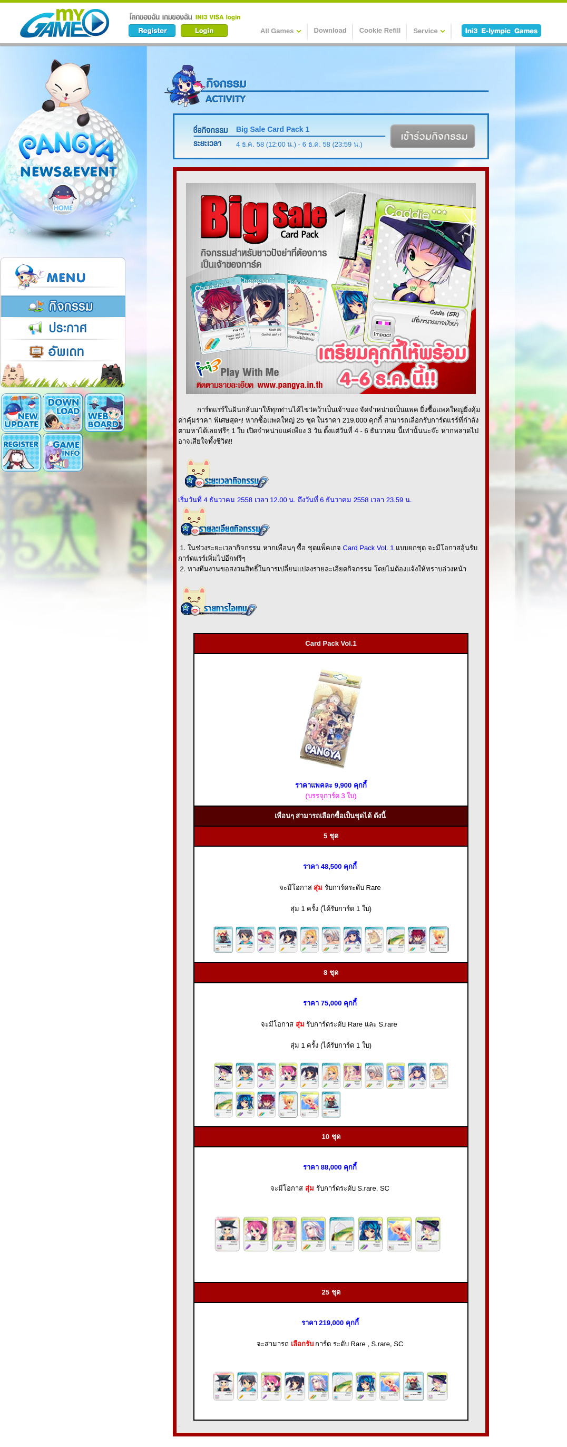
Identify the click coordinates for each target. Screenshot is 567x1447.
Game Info (21, 452)
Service (429, 30)
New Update (21, 412)
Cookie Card (63, 452)
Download (330, 30)
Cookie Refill (380, 30)
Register (104, 412)
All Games (280, 30)
